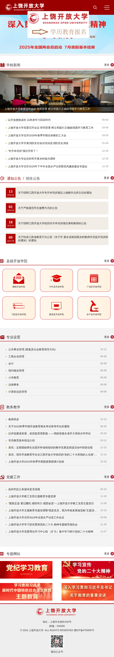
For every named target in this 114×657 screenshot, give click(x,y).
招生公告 (32, 178)
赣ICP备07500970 (84, 630)
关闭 (95, 34)
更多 (106, 64)
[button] (108, 91)
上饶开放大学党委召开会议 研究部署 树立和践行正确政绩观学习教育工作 (47, 108)
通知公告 (15, 178)
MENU (106, 8)
